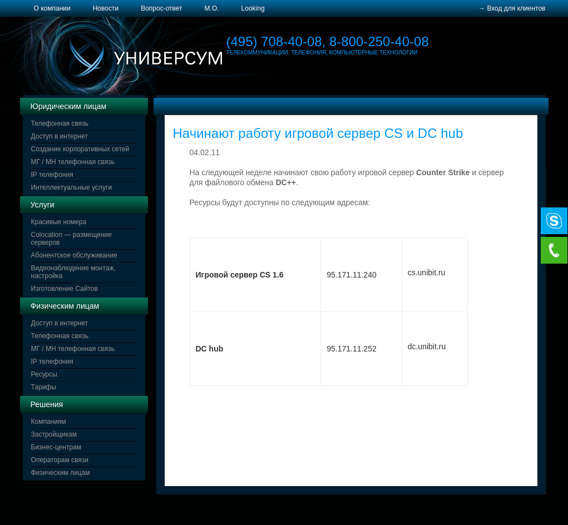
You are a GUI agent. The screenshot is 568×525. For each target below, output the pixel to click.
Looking (253, 8)
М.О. (212, 8)
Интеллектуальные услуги (71, 187)
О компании (52, 8)
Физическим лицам (60, 473)
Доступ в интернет (59, 136)
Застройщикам (54, 434)
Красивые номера (59, 222)
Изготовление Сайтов (64, 289)
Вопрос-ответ (161, 8)
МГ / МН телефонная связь (73, 162)
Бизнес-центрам (56, 447)
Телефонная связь (59, 123)
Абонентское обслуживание (74, 255)
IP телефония (52, 175)
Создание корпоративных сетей (80, 149)
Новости (105, 8)
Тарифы (43, 387)
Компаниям (48, 421)
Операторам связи (60, 460)
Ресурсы (44, 374)
